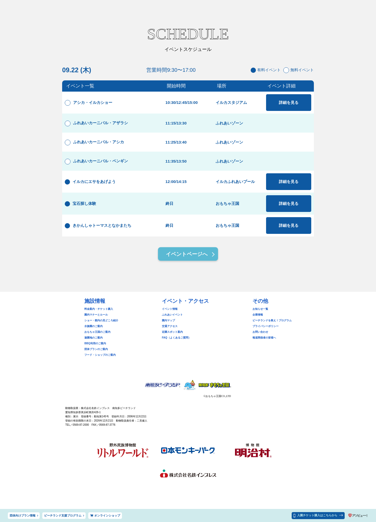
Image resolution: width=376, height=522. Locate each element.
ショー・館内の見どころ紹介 (101, 320)
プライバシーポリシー (265, 326)
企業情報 (257, 314)
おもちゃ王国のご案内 (97, 331)
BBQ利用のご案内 (95, 343)
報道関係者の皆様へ (264, 337)
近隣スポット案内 (172, 331)
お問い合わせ (260, 331)
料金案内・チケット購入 (98, 308)
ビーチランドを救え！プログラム (272, 320)
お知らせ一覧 (260, 308)
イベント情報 (170, 308)
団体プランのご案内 (96, 349)
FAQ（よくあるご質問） (176, 337)
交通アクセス (170, 326)
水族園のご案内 (93, 326)
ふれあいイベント (172, 314)
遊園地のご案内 (93, 337)
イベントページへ (187, 255)
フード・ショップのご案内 (100, 354)
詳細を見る (288, 102)
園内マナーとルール (96, 314)
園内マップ (168, 320)
